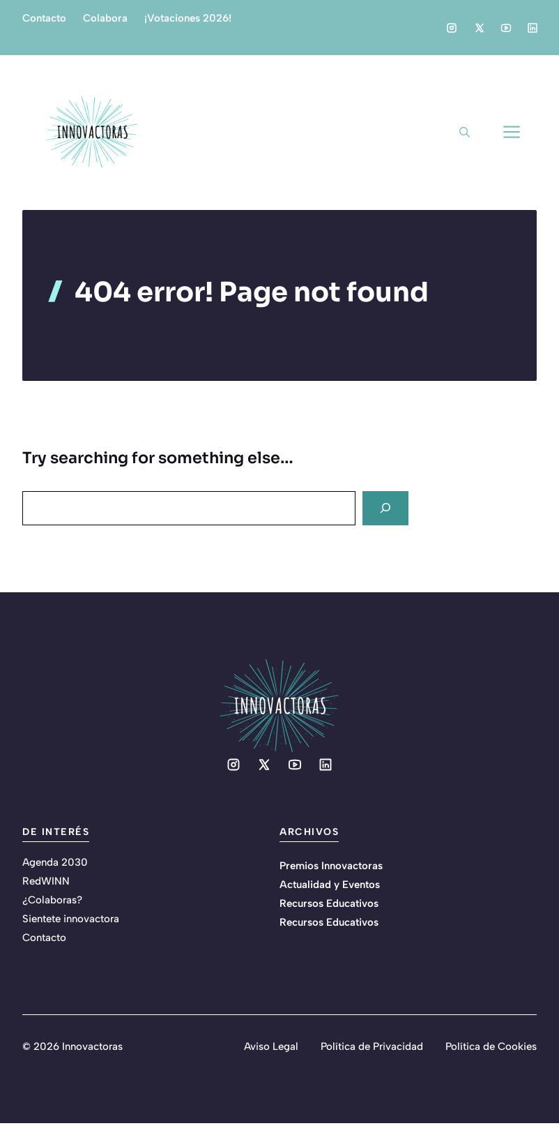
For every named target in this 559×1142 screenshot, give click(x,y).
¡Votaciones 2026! (187, 18)
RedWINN (46, 881)
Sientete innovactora (70, 918)
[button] (465, 132)
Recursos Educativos (329, 903)
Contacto (44, 18)
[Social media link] (451, 27)
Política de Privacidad (372, 1046)
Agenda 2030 (55, 862)
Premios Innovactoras (331, 865)
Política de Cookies (491, 1046)
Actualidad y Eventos (330, 884)
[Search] (385, 508)
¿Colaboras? (52, 900)
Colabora (105, 18)
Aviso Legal (271, 1046)
